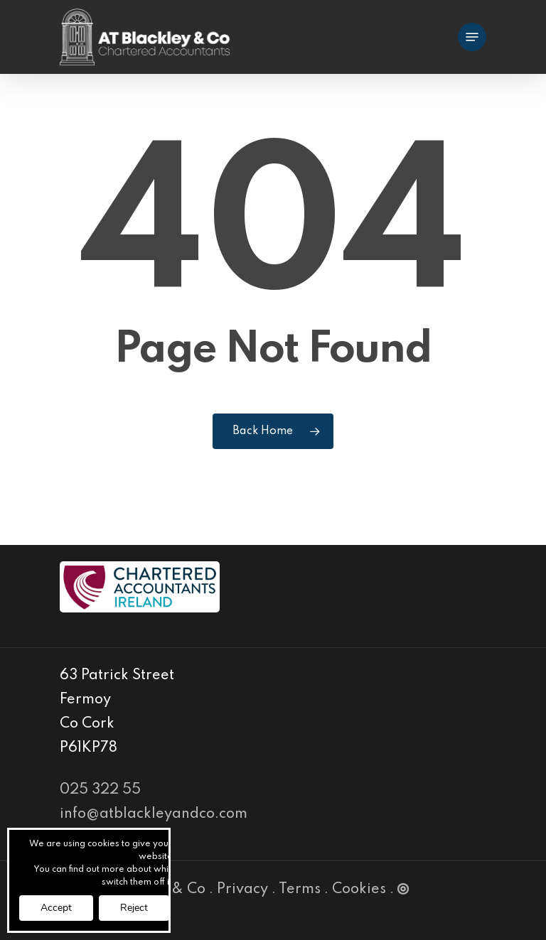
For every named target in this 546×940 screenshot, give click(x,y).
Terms (300, 889)
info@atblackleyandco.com (153, 814)
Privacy (242, 889)
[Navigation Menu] (472, 37)
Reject (134, 907)
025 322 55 (100, 790)
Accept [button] (56, 907)
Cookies (359, 889)
